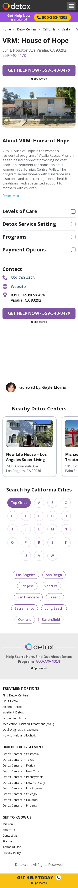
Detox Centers (27, 29)
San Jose (27, 586)
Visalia (66, 29)
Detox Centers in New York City (23, 783)
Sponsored (19, 19)
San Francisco (28, 597)
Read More (12, 196)
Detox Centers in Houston (20, 800)
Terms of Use (11, 847)
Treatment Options (20, 688)
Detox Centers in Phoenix (19, 805)
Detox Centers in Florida (18, 765)
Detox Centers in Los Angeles (22, 788)
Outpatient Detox (14, 718)
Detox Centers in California (20, 754)
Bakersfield (51, 619)
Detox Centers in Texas (18, 760)
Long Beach (54, 608)
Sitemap (8, 841)
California (49, 29)
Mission (7, 824)
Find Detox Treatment (22, 747)
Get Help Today (39, 877)
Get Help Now (19, 15)
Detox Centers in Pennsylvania (22, 777)
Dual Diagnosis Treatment (20, 730)
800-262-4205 (52, 17)
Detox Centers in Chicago (19, 794)
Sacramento (24, 608)
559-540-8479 (39, 70)
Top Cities (19, 502)
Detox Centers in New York (20, 771)
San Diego (54, 575)
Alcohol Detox (12, 707)
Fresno (55, 597)
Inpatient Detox (13, 712)
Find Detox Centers (15, 695)
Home (6, 29)
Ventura (51, 586)
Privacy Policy (11, 853)
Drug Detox (10, 701)
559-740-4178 (14, 55)
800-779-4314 (48, 661)
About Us (8, 830)
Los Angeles (26, 575)
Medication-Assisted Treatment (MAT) (28, 724)
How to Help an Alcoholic (19, 735)
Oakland (24, 619)
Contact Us (9, 835)
